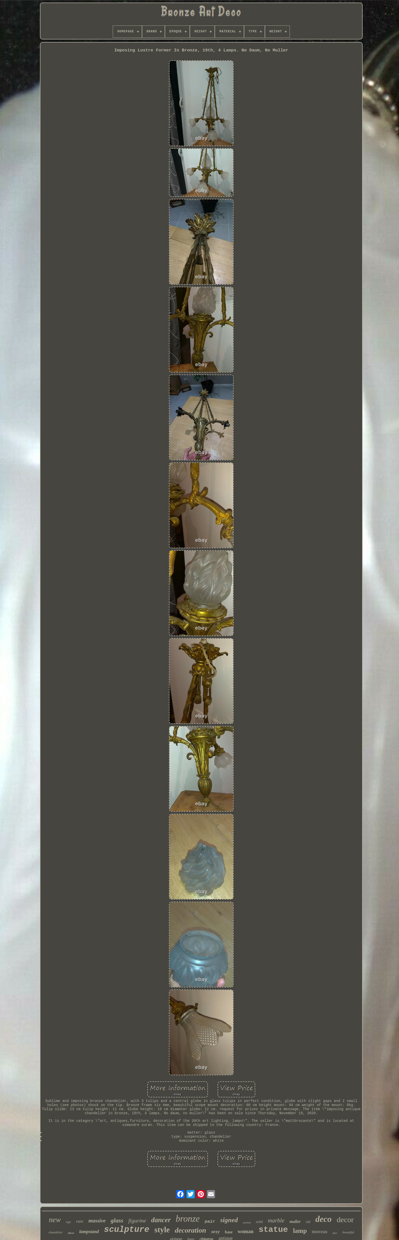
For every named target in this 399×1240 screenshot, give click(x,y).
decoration (190, 1230)
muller (295, 1221)
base (229, 1232)
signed (229, 1220)
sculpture (126, 1229)
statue (273, 1229)
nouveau (319, 1231)
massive (97, 1221)
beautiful (348, 1232)
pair (210, 1221)
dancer (161, 1220)
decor (345, 1219)
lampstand (89, 1231)
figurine (137, 1220)
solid (259, 1222)
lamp (300, 1230)
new (55, 1220)
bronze (188, 1219)
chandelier (55, 1232)
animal (247, 1222)
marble (276, 1220)
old (308, 1222)
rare (79, 1221)
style (162, 1229)
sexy (215, 1231)
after (335, 1233)
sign (68, 1222)
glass (117, 1220)
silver (71, 1232)
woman (245, 1231)
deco (323, 1219)
